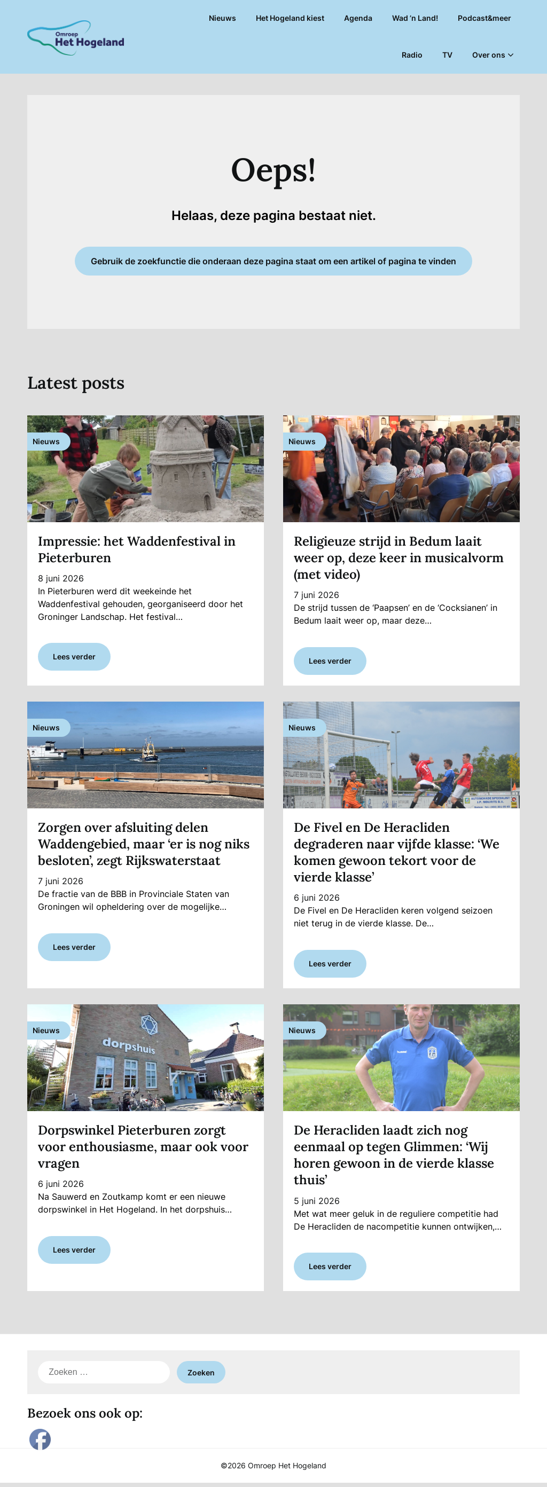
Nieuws (222, 17)
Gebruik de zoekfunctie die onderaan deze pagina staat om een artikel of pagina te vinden (273, 261)
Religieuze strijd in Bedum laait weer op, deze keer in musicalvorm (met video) (399, 558)
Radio (412, 54)
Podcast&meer (484, 17)
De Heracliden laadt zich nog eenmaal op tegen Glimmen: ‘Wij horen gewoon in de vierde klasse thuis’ (394, 1157)
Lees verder (74, 658)
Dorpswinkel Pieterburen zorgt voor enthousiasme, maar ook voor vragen (143, 1149)
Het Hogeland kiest (290, 17)
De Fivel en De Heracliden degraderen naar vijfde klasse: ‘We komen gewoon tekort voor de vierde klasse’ (396, 853)
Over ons (488, 54)
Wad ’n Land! (415, 17)
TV (447, 54)
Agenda (358, 17)
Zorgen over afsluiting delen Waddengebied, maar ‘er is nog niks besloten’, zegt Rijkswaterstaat (143, 845)
